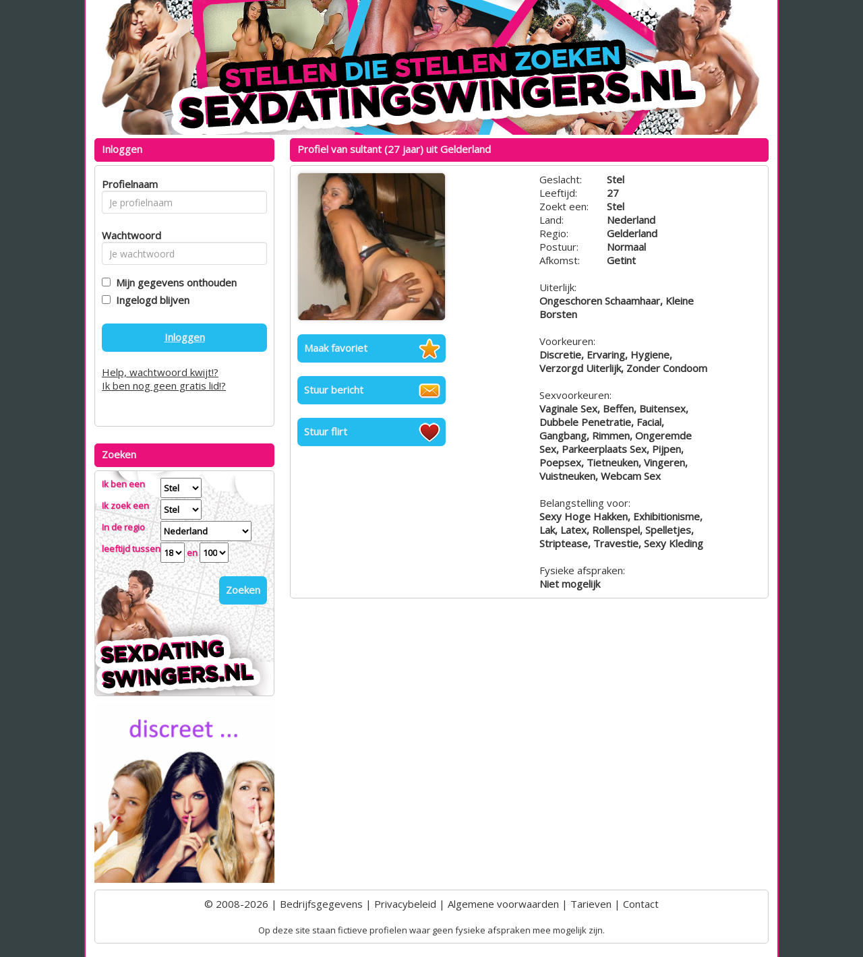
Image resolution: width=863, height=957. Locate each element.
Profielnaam (128, 184)
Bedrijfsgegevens (321, 903)
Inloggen (185, 337)
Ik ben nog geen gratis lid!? (164, 385)
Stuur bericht (333, 389)
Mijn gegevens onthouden (174, 282)
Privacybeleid (405, 903)
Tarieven (591, 903)
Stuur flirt (325, 431)
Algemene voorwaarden (503, 903)
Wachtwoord (128, 235)
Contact (641, 903)
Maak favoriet (335, 347)
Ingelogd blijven (150, 300)
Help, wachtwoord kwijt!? (160, 372)
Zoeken (243, 589)
